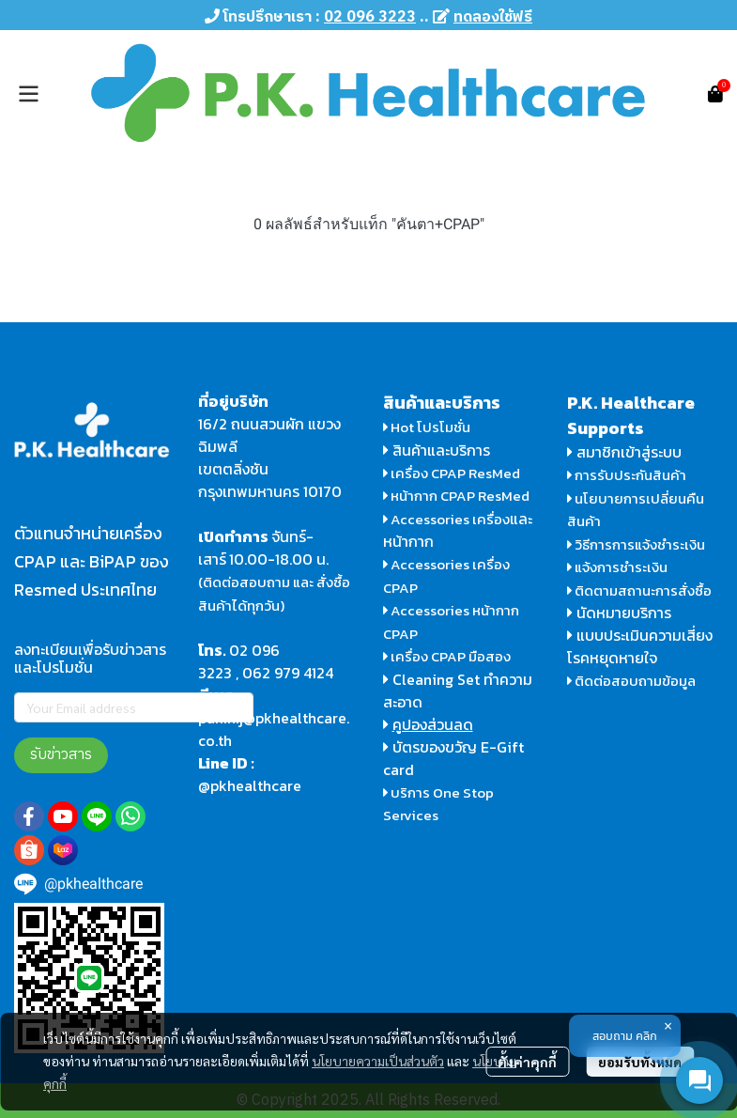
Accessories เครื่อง (450, 519)
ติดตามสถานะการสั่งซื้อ (640, 590)
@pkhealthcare (249, 785)
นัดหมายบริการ (623, 612)
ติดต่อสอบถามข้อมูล (632, 680)
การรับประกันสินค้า (627, 475)
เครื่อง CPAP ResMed (452, 473)
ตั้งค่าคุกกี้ (527, 1061)
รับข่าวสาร (61, 755)
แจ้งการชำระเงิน (617, 567)
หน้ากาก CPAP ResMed (460, 495)
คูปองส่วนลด (432, 724)
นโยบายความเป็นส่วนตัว (378, 1060)
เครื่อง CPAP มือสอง (447, 656)
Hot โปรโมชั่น (427, 427)
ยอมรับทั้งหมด (640, 1061)
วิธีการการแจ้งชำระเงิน (636, 544)
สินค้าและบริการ (436, 450)
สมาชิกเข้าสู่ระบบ (629, 452)
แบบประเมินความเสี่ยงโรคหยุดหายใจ (640, 646)
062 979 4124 (287, 672)
